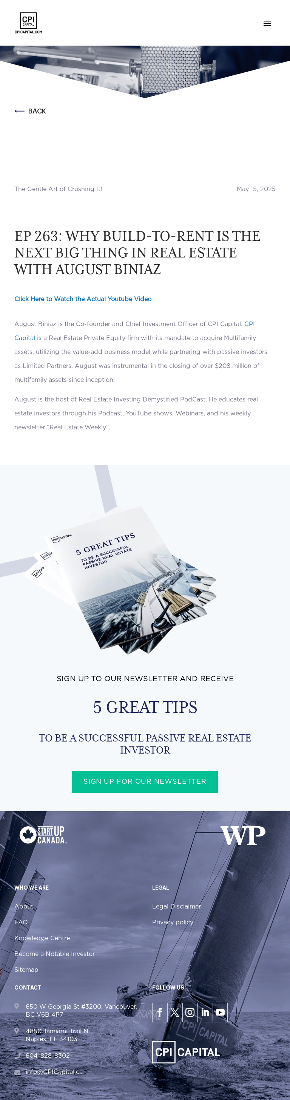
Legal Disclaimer (176, 907)
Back (30, 111)
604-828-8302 (48, 1056)
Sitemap (26, 970)
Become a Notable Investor (54, 954)
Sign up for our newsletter (145, 781)
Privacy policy (172, 922)
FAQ (21, 922)
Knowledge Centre (42, 938)
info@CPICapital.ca (54, 1072)
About (23, 907)
